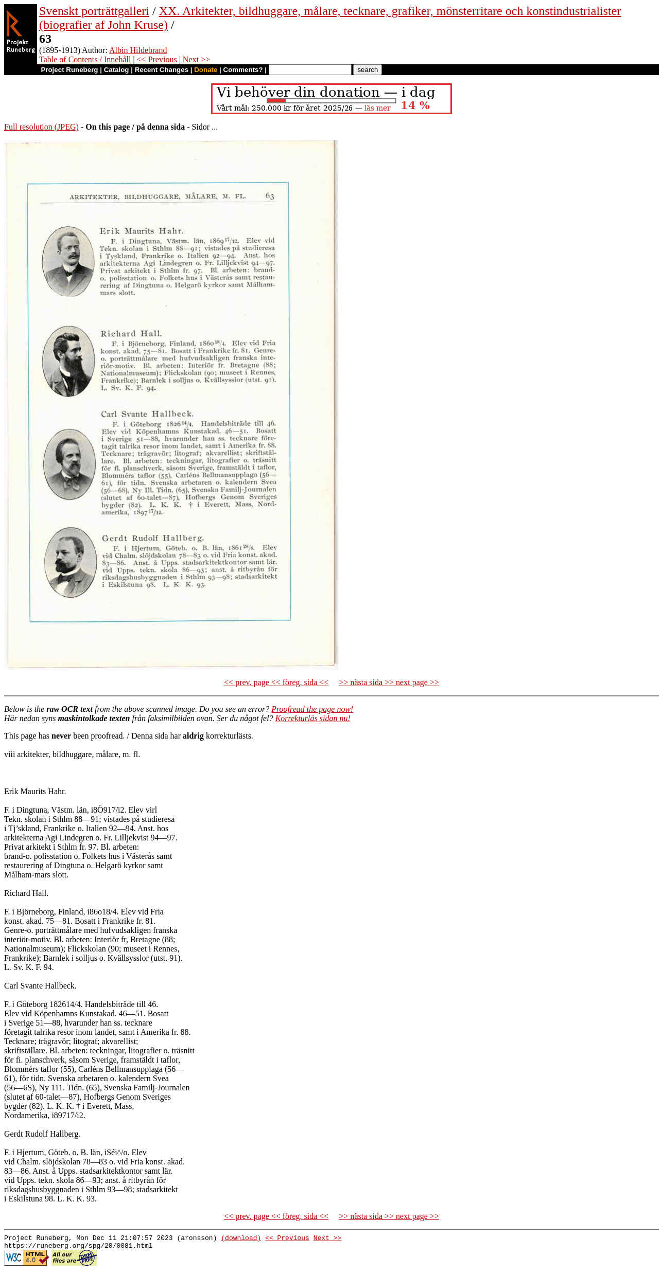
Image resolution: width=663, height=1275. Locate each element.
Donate (205, 70)
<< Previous (157, 59)
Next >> (196, 59)
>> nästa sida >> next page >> (389, 682)
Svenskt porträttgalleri (94, 10)
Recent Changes (161, 70)
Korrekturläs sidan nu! (313, 718)
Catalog (116, 70)
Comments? (243, 70)
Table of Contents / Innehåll (85, 59)
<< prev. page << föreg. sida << (276, 682)
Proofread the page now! (312, 709)
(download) (241, 1239)
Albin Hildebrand (138, 50)
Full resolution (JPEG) (41, 126)
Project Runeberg (69, 70)
